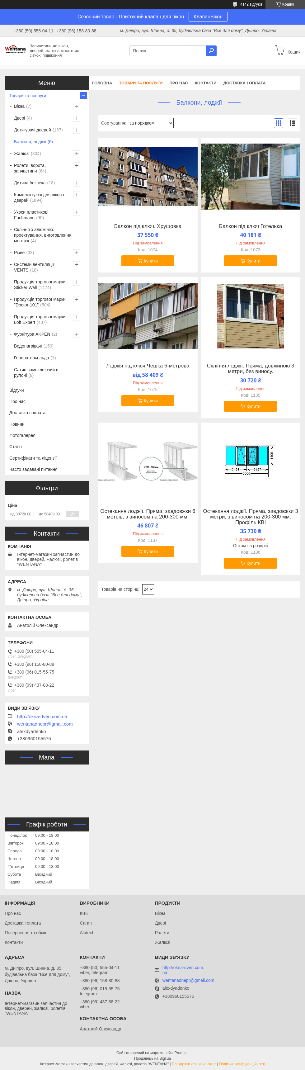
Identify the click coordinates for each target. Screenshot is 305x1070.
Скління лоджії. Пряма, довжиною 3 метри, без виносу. (250, 368)
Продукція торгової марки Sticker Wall (40, 284)
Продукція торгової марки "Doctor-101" (40, 302)
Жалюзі (21, 153)
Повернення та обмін (26, 932)
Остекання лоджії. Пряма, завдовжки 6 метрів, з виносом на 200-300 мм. (147, 514)
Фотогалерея (22, 435)
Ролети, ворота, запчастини (30, 168)
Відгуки (16, 390)
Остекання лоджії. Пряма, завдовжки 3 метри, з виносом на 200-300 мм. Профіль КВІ (250, 517)
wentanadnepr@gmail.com (45, 724)
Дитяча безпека (30, 182)
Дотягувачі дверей (32, 129)
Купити (151, 260)
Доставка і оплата (244, 83)
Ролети (162, 932)
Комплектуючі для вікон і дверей (39, 197)
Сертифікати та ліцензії (33, 458)
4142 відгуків (251, 4)
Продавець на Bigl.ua (152, 1058)
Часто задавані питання (33, 469)
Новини (17, 424)
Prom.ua (182, 1053)
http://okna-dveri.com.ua (42, 716)
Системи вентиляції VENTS (34, 267)
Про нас (178, 83)
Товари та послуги (140, 83)
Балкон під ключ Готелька (250, 226)
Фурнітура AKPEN (32, 334)
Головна (102, 83)
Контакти (206, 83)
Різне (19, 252)
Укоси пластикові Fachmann (31, 215)
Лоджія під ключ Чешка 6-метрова (147, 366)
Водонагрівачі (28, 345)
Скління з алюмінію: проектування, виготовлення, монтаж (43, 235)
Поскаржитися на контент (194, 1064)
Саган (86, 923)
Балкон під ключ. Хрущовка (147, 226)
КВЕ (84, 913)
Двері (19, 118)
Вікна (19, 106)
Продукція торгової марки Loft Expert (40, 319)
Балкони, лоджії (30, 141)
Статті (15, 446)
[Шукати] (211, 50)
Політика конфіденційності (242, 1064)
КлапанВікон (208, 16)
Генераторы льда (31, 357)
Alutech (87, 932)
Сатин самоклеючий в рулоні (36, 372)
